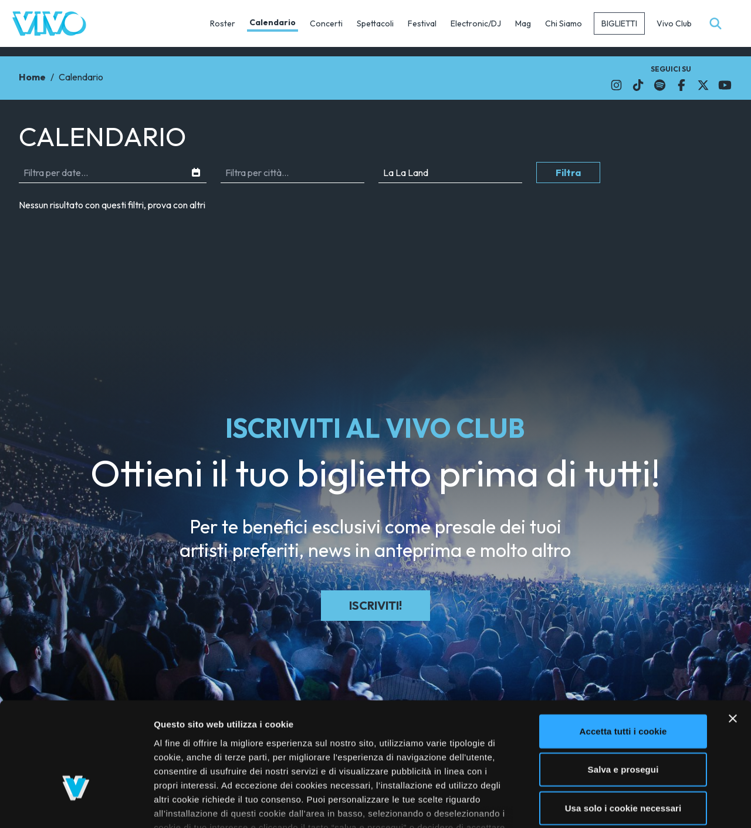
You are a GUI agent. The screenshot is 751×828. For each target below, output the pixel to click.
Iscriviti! (375, 605)
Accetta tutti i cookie (623, 649)
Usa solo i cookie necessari (623, 726)
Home (32, 77)
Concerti (326, 23)
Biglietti (619, 23)
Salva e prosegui (623, 687)
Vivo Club (674, 23)
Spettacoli (375, 23)
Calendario (272, 22)
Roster (222, 23)
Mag (523, 23)
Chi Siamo (563, 23)
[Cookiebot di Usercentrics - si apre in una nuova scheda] (76, 805)
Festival (422, 23)
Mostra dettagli (623, 805)
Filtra (568, 172)
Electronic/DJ (476, 23)
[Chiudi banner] (733, 636)
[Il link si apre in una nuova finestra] (616, 85)
